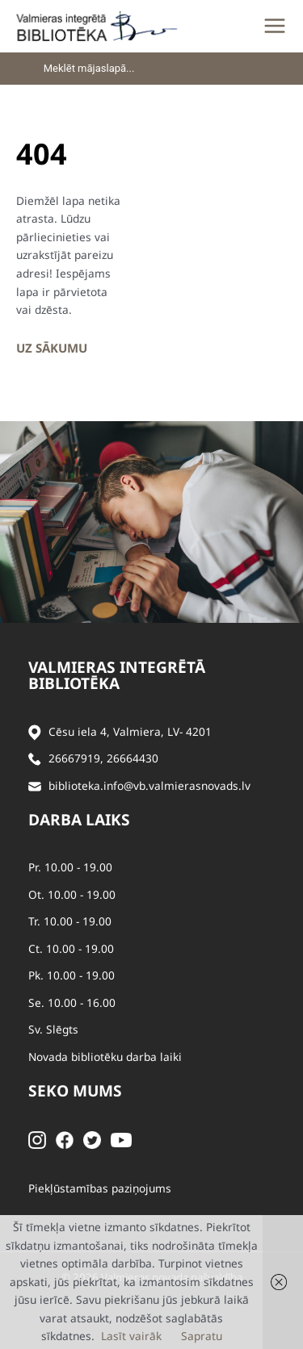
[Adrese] (34, 732)
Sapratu (201, 1335)
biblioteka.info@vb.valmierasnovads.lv (149, 785)
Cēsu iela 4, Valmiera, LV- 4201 (130, 731)
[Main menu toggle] (275, 26)
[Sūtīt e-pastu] (34, 786)
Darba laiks (79, 819)
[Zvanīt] (34, 759)
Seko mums (75, 1090)
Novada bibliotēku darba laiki (105, 1056)
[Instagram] (37, 1138)
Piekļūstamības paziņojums (99, 1188)
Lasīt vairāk (131, 1335)
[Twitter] (92, 1138)
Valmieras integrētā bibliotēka (116, 675)
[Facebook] (65, 1138)
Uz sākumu (51, 348)
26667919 (74, 758)
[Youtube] (121, 1138)
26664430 (132, 758)
